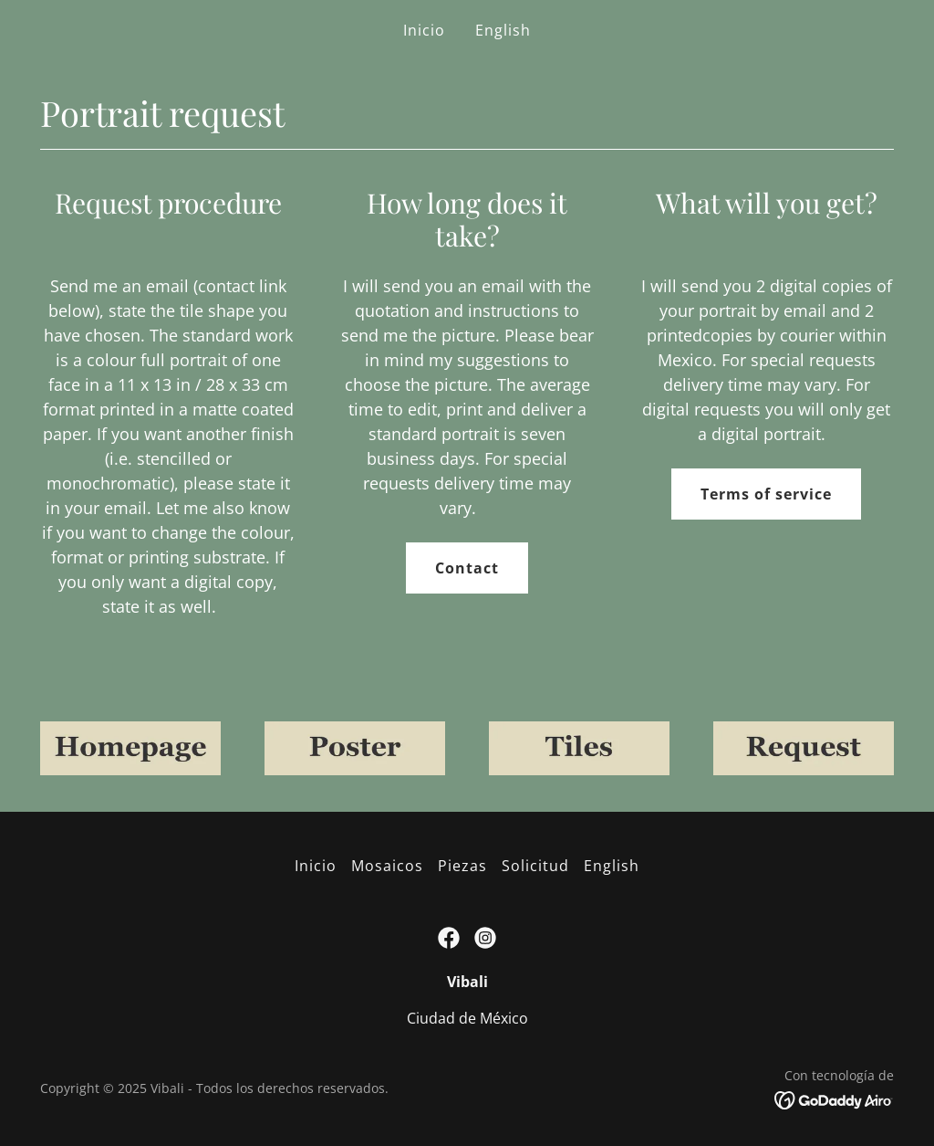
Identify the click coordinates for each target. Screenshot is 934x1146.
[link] (449, 938)
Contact (467, 568)
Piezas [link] (462, 866)
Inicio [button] (316, 866)
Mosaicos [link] (387, 866)
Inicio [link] (424, 30)
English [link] (503, 30)
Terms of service (766, 494)
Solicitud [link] (535, 866)
